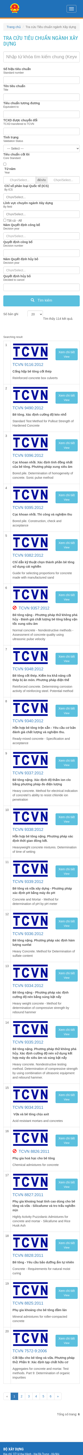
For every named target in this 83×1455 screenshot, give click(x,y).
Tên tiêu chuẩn (14, 86)
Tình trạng (11, 137)
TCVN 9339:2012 (28, 881)
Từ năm (9, 169)
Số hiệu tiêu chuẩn (17, 69)
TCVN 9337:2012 (28, 773)
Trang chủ (14, 27)
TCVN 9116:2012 (28, 364)
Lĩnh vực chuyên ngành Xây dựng (28, 203)
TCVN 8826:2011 (34, 1151)
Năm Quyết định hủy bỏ (20, 259)
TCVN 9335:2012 (28, 1042)
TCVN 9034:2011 (28, 1107)
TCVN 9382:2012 (28, 555)
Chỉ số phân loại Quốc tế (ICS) (26, 186)
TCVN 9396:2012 (28, 455)
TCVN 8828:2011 (28, 1255)
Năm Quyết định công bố (21, 225)
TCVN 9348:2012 (28, 669)
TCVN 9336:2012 (28, 934)
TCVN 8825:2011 (28, 1303)
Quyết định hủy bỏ (17, 276)
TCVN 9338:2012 (28, 829)
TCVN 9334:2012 (28, 986)
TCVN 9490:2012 (28, 408)
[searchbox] (41, 197)
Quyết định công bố (17, 242)
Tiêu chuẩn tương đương (21, 103)
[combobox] (41, 197)
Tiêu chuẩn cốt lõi (16, 154)
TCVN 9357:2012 (34, 608)
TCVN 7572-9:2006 (30, 1351)
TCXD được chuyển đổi (20, 120)
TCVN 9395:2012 (28, 507)
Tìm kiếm (41, 300)
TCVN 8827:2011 (28, 1195)
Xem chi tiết (66, 354)
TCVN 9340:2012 (28, 721)
